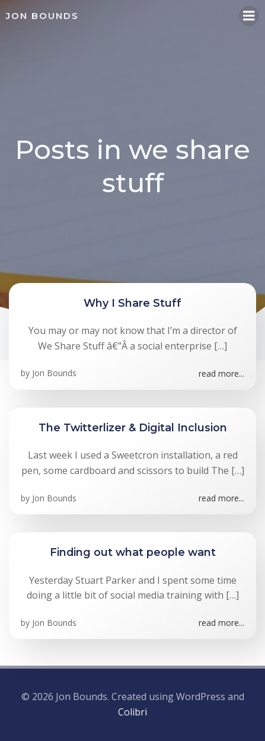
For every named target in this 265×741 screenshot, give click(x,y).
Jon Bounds (54, 373)
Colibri (132, 711)
